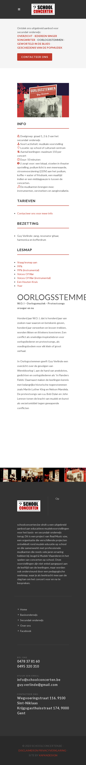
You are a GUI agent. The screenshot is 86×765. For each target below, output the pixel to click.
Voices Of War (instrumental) (34, 277)
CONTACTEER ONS (34, 56)
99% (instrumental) (28, 270)
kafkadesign (48, 755)
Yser (19, 285)
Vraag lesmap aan (27, 262)
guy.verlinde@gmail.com (37, 685)
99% (19, 266)
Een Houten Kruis (27, 281)
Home (23, 609)
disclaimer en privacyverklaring (42, 750)
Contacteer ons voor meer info (35, 213)
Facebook (25, 630)
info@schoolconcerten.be (38, 680)
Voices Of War (25, 274)
